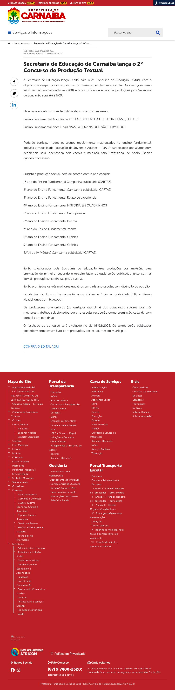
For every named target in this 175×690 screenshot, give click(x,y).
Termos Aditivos (100, 525)
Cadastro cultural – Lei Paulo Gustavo (27, 406)
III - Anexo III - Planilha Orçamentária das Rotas (103, 507)
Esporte (95, 420)
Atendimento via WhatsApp (64, 480)
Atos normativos (59, 400)
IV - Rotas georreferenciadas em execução (106, 515)
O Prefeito (17, 457)
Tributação (97, 453)
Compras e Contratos (29, 498)
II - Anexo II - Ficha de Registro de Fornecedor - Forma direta (107, 499)
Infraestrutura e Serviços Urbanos (30, 603)
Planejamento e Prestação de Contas (65, 447)
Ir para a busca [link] (21, 3)
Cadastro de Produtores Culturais (24, 414)
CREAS (95, 408)
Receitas (54, 454)
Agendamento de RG (23, 387)
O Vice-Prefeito (20, 461)
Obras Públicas (58, 441)
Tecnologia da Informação (24, 537)
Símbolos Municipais (23, 478)
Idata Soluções (111, 684)
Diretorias (17, 490)
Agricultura (97, 391)
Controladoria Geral (28, 560)
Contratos (96, 476)
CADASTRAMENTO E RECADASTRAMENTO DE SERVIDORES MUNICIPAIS (25, 395)
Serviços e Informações (32, 32)
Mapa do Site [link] (82, 3)
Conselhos (18, 486)
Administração (99, 387)
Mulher (95, 428)
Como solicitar (140, 387)
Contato (16, 420)
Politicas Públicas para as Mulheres (30, 529)
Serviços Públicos (100, 449)
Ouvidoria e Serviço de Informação (103, 435)
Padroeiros (18, 465)
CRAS (94, 404)
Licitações (96, 521)
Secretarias (18, 544)
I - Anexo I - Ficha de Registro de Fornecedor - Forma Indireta (107, 490)
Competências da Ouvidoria (65, 484)
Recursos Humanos (60, 458)
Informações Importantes (64, 496)
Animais (95, 395)
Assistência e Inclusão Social (28, 554)
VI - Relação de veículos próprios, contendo (103, 544)
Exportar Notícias (27, 433)
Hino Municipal (20, 445)
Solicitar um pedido (142, 416)
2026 (78, 684)
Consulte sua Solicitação (145, 391)
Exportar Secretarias (28, 437)
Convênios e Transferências (65, 404)
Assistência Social (100, 400)
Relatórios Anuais (59, 500)
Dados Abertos (20, 424)
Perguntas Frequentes (24, 470)
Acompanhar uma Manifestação (59, 473)
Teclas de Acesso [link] (53, 3)
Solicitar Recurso (141, 412)
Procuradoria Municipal (30, 610)
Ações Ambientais (27, 494)
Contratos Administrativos (105, 480)
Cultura (95, 412)
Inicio (53, 429)
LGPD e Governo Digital (63, 433)
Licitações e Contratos (62, 437)
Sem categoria (22, 43)
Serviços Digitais (20, 474)
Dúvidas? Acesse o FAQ (62, 488)
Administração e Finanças (31, 548)
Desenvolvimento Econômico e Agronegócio (26, 568)
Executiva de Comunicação (23, 583)
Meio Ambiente (99, 424)
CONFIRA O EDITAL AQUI (41, 346)
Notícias (16, 453)
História (16, 449)
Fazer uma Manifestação (63, 492)
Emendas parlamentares (63, 421)
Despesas (55, 412)
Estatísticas (138, 400)
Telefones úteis (20, 482)
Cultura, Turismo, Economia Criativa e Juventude (27, 507)
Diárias (53, 417)
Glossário (17, 441)
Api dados (23, 428)
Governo (22, 597)
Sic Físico (137, 408)
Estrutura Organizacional (63, 425)
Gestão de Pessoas (28, 523)
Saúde (21, 614)
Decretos (137, 395)
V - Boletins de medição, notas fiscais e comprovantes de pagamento (107, 533)
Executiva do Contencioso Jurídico (31, 591)
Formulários (138, 404)
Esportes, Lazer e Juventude (26, 517)
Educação (23, 577)
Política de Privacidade (67, 654)
